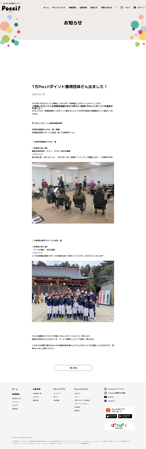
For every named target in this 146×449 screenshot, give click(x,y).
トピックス (15, 402)
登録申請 (15, 408)
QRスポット (57, 393)
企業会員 (83, 7)
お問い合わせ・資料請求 (82, 400)
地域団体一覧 (16, 398)
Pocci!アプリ (59, 389)
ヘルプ (127, 7)
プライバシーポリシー (81, 403)
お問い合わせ (106, 7)
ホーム (46, 7)
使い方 (56, 397)
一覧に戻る (73, 368)
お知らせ (94, 7)
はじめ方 (15, 405)
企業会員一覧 (37, 393)
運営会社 (77, 410)
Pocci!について (58, 7)
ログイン (141, 7)
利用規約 (77, 407)
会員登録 (56, 400)
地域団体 (72, 7)
